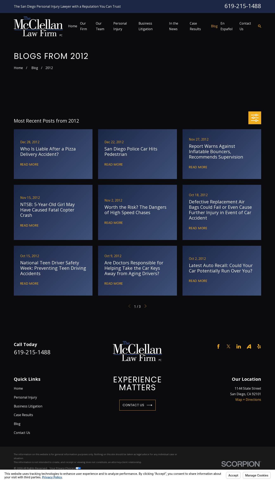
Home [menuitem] (72, 26)
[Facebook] (218, 346)
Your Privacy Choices (65, 468)
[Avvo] (249, 346)
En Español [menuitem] (226, 26)
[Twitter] (228, 346)
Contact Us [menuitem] (245, 26)
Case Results (23, 415)
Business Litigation (28, 406)
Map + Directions (248, 399)
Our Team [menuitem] (100, 26)
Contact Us (137, 405)
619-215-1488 (242, 6)
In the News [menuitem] (173, 26)
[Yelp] (259, 346)
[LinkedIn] (238, 346)
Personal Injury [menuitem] (120, 26)
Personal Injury (25, 397)
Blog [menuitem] (214, 26)
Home (18, 388)
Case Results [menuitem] (195, 26)
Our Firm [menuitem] (83, 26)
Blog (17, 423)
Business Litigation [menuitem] (146, 26)
